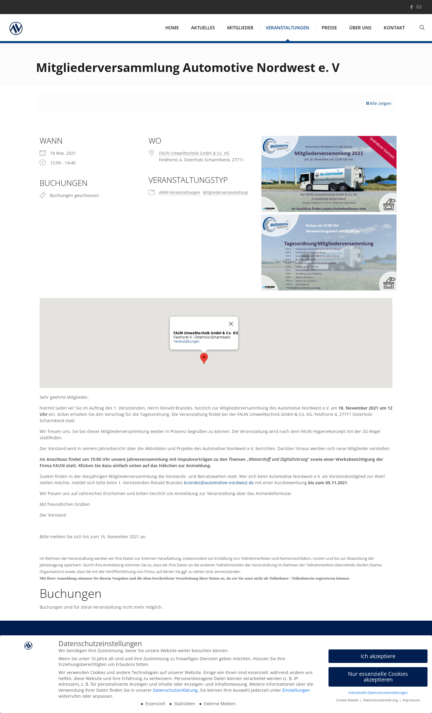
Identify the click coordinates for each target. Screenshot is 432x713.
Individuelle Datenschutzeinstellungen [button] (378, 693)
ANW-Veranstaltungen (179, 192)
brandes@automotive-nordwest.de (219, 482)
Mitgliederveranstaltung (225, 192)
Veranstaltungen (186, 341)
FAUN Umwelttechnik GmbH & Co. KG (194, 153)
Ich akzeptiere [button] (378, 656)
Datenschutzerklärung (175, 690)
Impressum (411, 700)
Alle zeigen (378, 103)
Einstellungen (296, 690)
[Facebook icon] (411, 7)
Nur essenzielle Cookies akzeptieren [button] (378, 676)
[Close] (231, 324)
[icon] (419, 7)
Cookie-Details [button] (347, 700)
